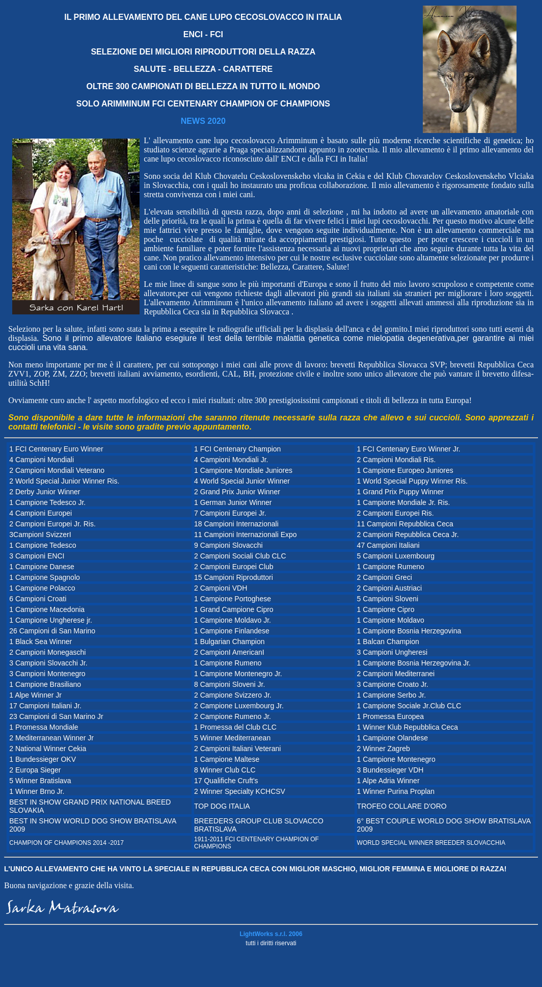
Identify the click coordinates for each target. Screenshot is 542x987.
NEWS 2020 (203, 121)
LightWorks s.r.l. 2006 (270, 934)
